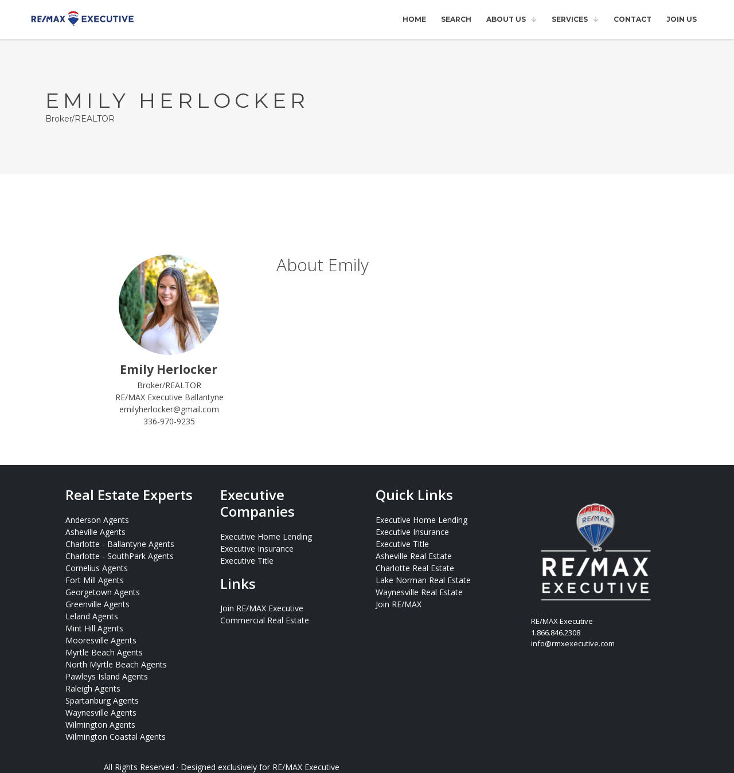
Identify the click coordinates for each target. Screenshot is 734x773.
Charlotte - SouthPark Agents (119, 556)
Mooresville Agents (100, 640)
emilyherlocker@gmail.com (169, 409)
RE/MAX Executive (305, 767)
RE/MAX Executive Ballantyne (169, 397)
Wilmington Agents (100, 724)
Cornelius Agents (96, 568)
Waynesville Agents (100, 712)
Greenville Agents (97, 604)
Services (570, 19)
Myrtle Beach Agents (104, 652)
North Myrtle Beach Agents (116, 664)
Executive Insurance (257, 548)
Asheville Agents (95, 531)
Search (456, 19)
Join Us (681, 19)
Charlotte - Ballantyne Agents (119, 543)
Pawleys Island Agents (106, 676)
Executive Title (247, 560)
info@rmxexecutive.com (573, 643)
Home (414, 19)
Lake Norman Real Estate (423, 580)
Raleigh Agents (92, 688)
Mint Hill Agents (94, 628)
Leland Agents (91, 616)
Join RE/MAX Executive (261, 608)
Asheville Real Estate (414, 556)
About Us (506, 19)
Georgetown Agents (102, 592)
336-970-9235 (169, 421)
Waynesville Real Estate (419, 592)
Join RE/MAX (398, 604)
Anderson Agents (97, 519)
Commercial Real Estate (264, 620)
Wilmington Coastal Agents (115, 736)
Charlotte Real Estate (415, 568)
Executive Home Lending (266, 536)
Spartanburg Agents (102, 700)
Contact (632, 19)
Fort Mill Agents (94, 580)
